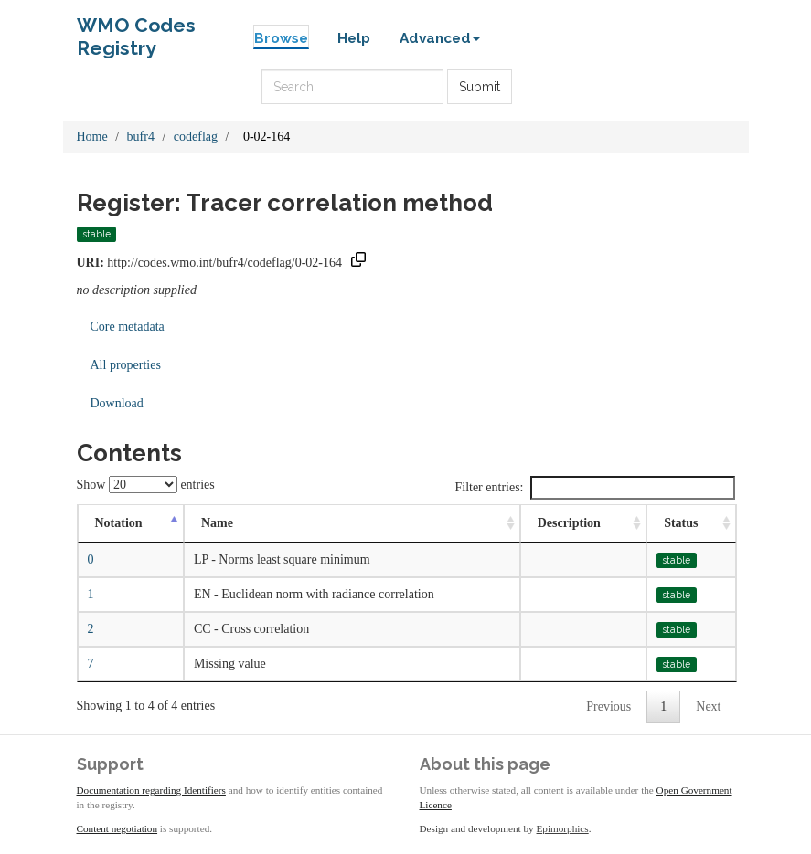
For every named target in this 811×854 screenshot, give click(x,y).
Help (353, 38)
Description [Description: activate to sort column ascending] (569, 523)
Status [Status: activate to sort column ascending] (681, 523)
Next (708, 706)
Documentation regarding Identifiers (151, 790)
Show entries (146, 484)
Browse (281, 38)
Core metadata (128, 326)
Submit (479, 86)
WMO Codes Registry (136, 30)
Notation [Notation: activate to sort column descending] (119, 523)
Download (117, 403)
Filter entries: (594, 488)
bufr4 (141, 136)
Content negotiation (117, 828)
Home (92, 136)
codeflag (196, 136)
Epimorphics (563, 828)
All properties (126, 365)
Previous (608, 706)
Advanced (440, 38)
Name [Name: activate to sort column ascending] (217, 523)
